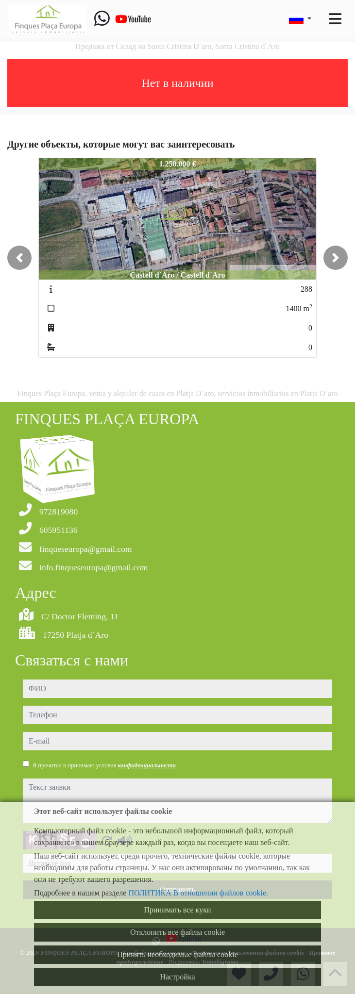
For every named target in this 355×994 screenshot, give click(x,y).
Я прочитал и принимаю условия (104, 765)
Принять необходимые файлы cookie (177, 954)
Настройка (177, 977)
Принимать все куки (177, 910)
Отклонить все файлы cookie (177, 932)
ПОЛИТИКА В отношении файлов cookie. (198, 893)
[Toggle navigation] (335, 19)
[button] (19, 258)
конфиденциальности (147, 765)
